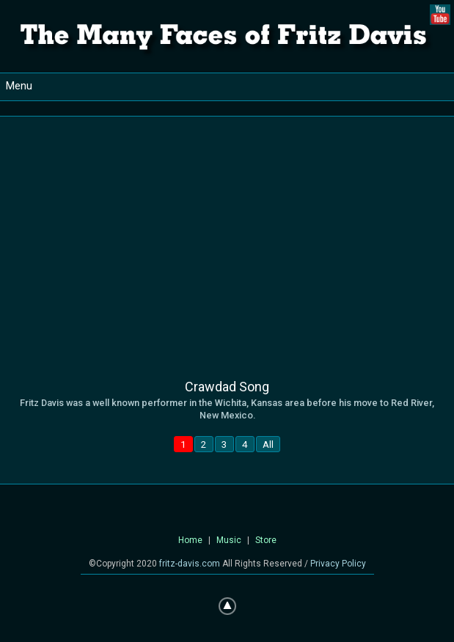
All (268, 444)
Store (266, 540)
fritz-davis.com (189, 563)
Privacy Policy (338, 563)
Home (190, 540)
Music (228, 540)
